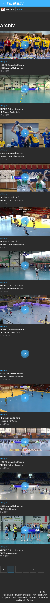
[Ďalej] (41, 569)
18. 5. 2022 (4, 71)
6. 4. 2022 (4, 468)
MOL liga (3, 62)
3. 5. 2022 (4, 247)
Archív (20, 9)
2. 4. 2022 (4, 512)
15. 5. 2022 (4, 159)
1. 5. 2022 (4, 291)
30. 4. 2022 (5, 335)
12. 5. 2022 (4, 203)
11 (33, 569)
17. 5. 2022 (4, 115)
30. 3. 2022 (4, 556)
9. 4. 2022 (4, 424)
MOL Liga (10, 9)
